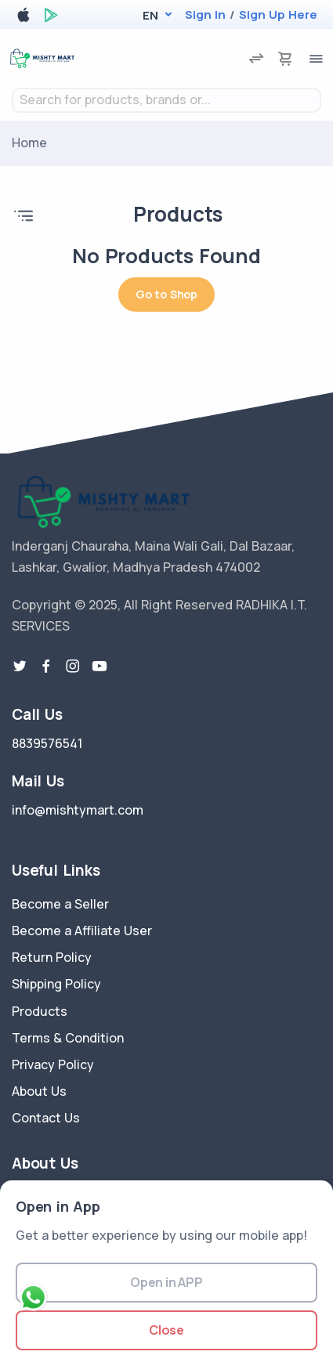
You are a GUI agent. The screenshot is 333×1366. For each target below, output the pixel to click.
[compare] (256, 58)
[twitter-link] (19, 666)
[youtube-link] (99, 666)
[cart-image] (285, 58)
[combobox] (166, 100)
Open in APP (166, 1282)
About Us (39, 1091)
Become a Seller (60, 903)
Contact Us (46, 1117)
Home (29, 142)
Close (166, 1330)
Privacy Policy (53, 1064)
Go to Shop (166, 294)
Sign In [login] (205, 14)
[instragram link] (73, 666)
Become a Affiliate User (82, 930)
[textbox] (166, 99)
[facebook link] (46, 666)
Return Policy (52, 957)
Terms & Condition (68, 1037)
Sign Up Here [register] (278, 14)
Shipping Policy (56, 983)
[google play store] (51, 17)
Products (39, 1011)
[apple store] (23, 17)
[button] (150, 15)
